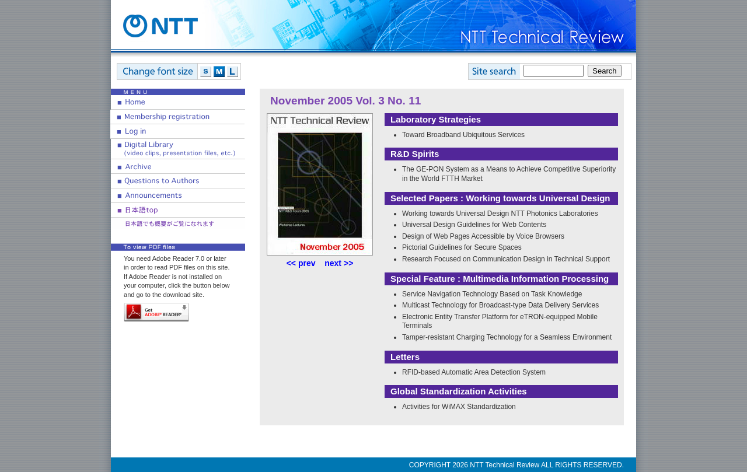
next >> (338, 263)
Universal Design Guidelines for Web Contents (474, 225)
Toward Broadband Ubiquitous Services (463, 135)
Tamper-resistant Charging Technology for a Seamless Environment (507, 337)
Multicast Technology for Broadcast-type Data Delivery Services (500, 305)
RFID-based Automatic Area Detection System (474, 372)
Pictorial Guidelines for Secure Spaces (462, 247)
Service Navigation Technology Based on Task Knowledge (492, 294)
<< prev (301, 263)
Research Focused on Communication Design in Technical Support (506, 259)
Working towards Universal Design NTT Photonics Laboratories (500, 213)
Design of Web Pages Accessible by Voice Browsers (483, 236)
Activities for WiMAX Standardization (459, 407)
